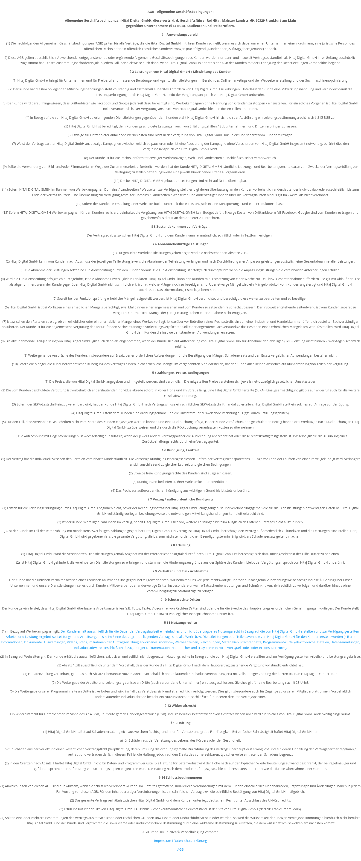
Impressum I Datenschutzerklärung (180, 840)
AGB (180, 849)
